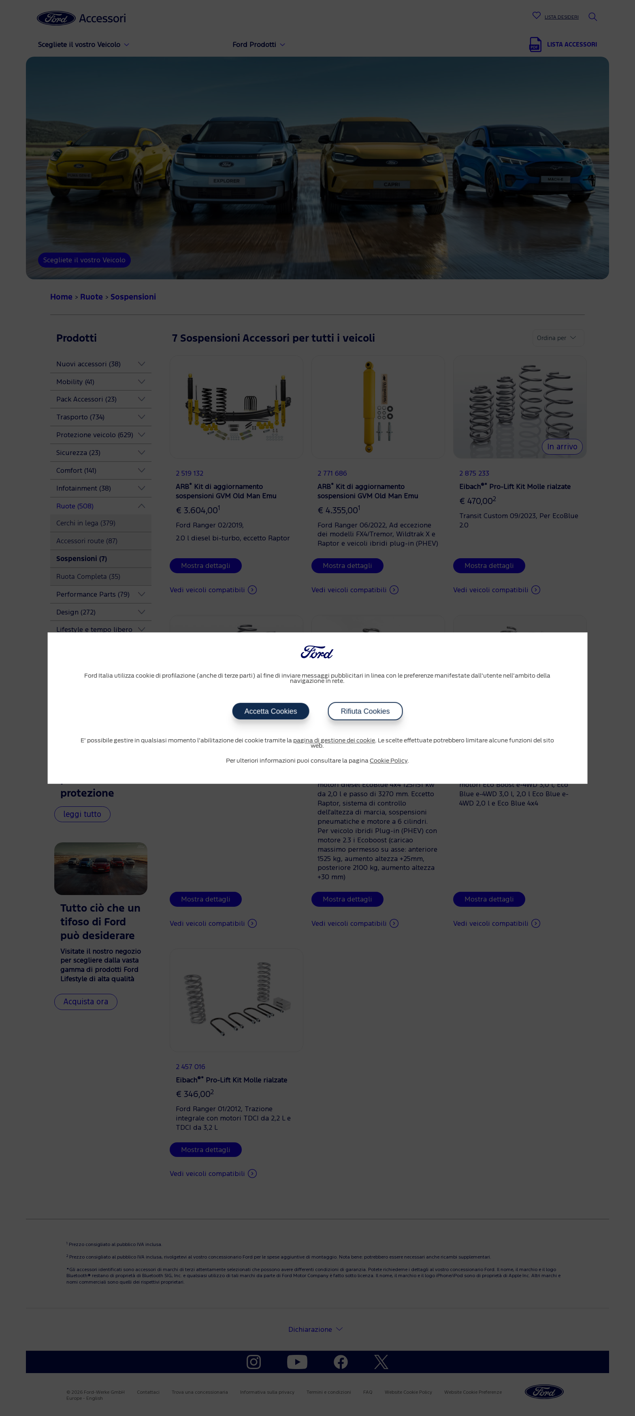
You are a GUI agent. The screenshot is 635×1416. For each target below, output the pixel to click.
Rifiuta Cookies (365, 711)
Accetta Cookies (270, 711)
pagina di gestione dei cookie (334, 741)
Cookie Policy (388, 761)
